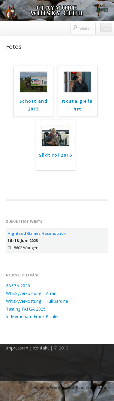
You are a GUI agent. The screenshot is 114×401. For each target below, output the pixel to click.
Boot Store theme (93, 387)
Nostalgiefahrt (77, 105)
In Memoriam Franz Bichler (32, 316)
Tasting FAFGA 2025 (26, 309)
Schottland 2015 (33, 105)
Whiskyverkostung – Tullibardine (37, 301)
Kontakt (41, 348)
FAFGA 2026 (18, 285)
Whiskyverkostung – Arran (31, 293)
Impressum (17, 348)
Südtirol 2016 (55, 155)
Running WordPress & (55, 387)
